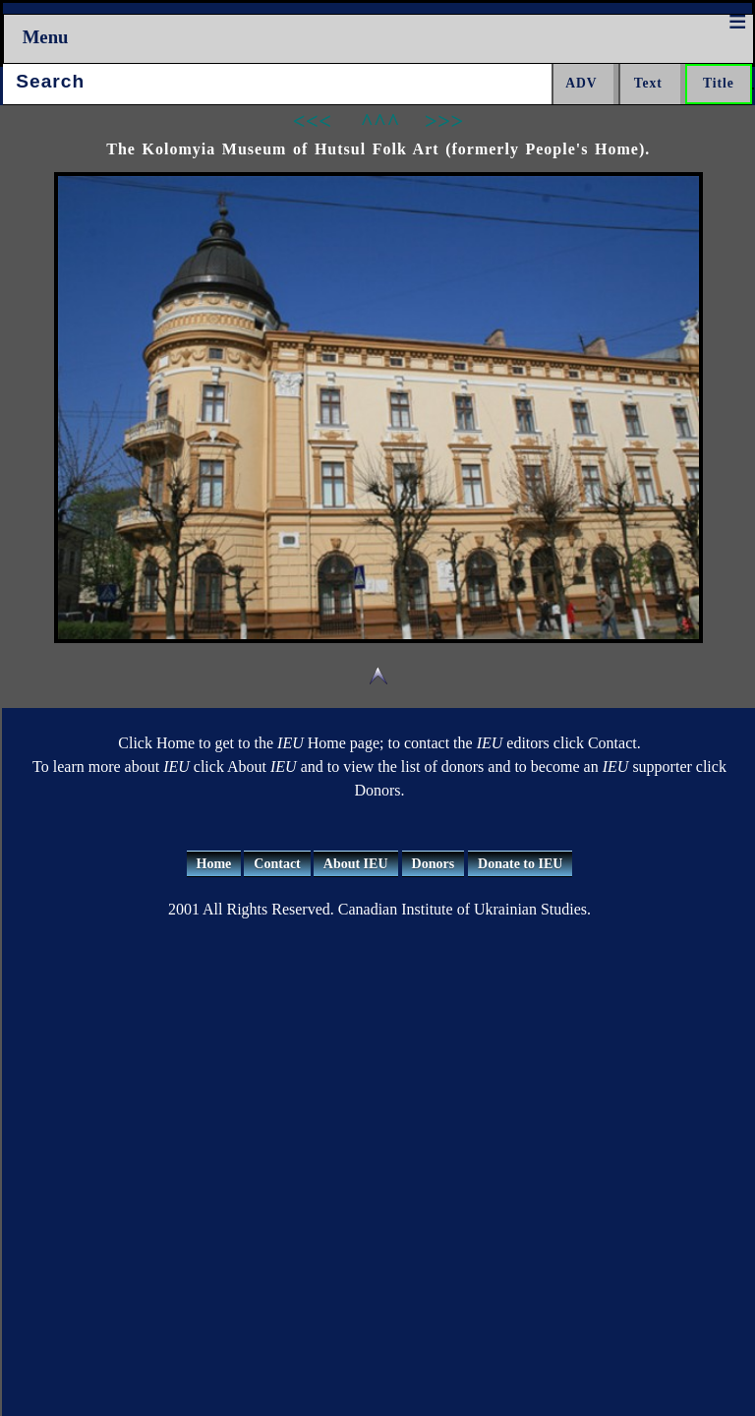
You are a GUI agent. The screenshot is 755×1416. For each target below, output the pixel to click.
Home (214, 863)
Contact (277, 863)
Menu (46, 37)
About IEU (355, 863)
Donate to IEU (520, 863)
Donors (433, 863)
